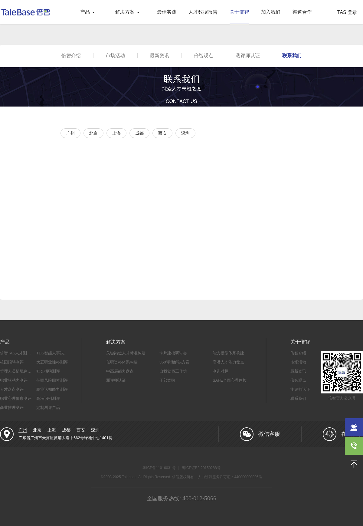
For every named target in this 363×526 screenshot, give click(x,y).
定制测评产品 (48, 407)
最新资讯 (159, 55)
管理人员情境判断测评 (19, 371)
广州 (22, 430)
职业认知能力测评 (52, 389)
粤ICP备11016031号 (158, 468)
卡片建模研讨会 (173, 353)
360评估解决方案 (174, 362)
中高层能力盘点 (120, 371)
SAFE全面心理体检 (230, 380)
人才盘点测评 (12, 389)
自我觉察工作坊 (173, 371)
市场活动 (115, 55)
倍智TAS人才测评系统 (19, 353)
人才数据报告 (202, 12)
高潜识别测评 (48, 398)
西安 (81, 430)
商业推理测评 (12, 407)
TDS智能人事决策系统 (56, 353)
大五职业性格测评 (52, 362)
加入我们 (270, 12)
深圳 (95, 430)
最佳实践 (166, 12)
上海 (51, 430)
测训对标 (220, 371)
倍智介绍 (71, 55)
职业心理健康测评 (15, 398)
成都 (66, 430)
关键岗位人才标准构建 (126, 353)
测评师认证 (248, 55)
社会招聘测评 (48, 371)
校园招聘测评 (12, 362)
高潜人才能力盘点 (228, 362)
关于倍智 (239, 12)
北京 (37, 430)
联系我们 (292, 55)
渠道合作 (302, 12)
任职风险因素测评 (52, 380)
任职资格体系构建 (122, 362)
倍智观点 (203, 55)
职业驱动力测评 (14, 380)
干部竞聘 (167, 380)
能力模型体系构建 (228, 353)
